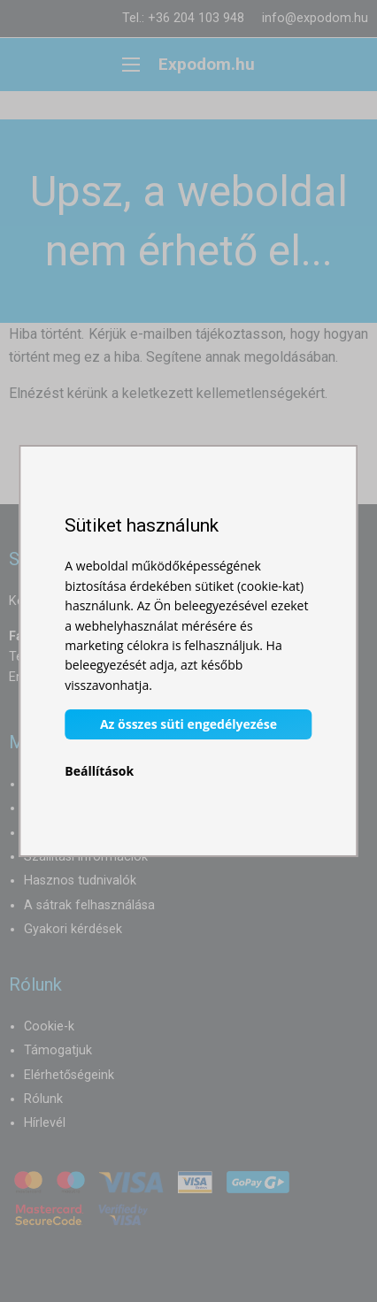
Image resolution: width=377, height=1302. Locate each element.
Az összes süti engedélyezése (188, 724)
